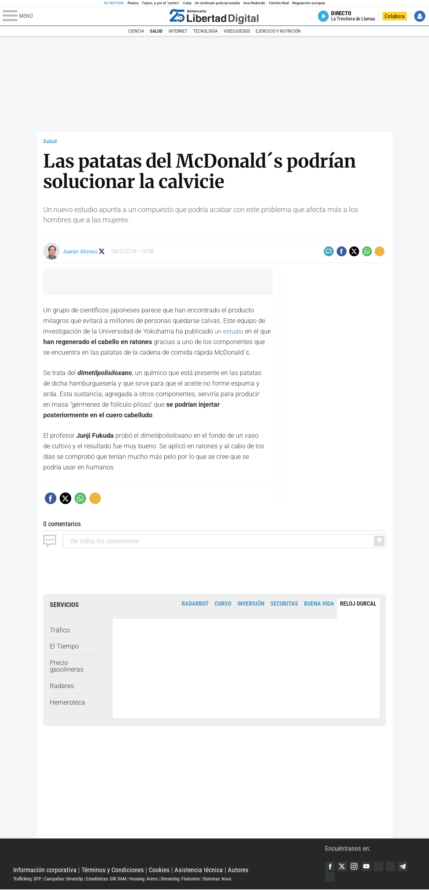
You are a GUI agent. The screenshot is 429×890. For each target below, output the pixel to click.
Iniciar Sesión (419, 16)
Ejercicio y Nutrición (278, 31)
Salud (156, 31)
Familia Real (279, 3)
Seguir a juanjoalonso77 (102, 251)
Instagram (355, 867)
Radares (62, 686)
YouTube (368, 867)
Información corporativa (45, 870)
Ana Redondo (254, 3)
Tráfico (60, 630)
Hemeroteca (67, 702)
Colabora (394, 16)
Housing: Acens (143, 879)
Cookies (159, 870)
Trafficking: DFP (27, 879)
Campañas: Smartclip (63, 879)
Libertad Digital (169, 853)
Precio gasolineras (66, 666)
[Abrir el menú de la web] (85, 16)
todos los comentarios (104, 541)
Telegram (405, 867)
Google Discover (380, 867)
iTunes (330, 877)
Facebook (330, 867)
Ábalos (133, 3)
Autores (238, 870)
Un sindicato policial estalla (217, 3)
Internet (178, 31)
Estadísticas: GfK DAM (106, 879)
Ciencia (136, 31)
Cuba (187, 3)
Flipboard (393, 867)
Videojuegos (237, 31)
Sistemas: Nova (217, 879)
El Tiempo (64, 646)
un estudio (230, 331)
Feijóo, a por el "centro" (161, 3)
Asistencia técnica (198, 870)
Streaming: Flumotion (180, 879)
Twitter (343, 867)
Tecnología (205, 31)
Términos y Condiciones (112, 870)
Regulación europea (308, 3)
